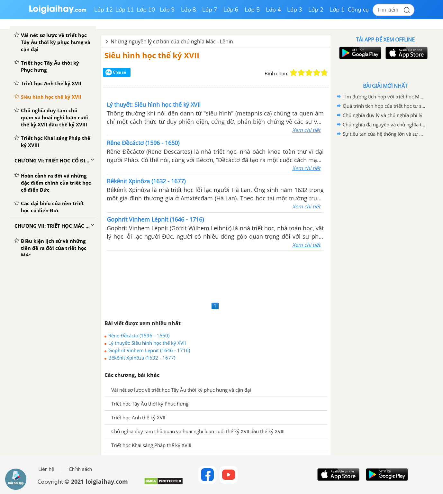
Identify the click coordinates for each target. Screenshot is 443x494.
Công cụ (358, 10)
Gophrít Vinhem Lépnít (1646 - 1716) (149, 350)
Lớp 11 (124, 10)
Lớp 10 (146, 10)
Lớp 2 (315, 10)
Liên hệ (46, 469)
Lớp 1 (337, 10)
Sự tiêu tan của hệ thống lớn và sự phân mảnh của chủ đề (384, 134)
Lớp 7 (209, 10)
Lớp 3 (294, 10)
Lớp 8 (188, 10)
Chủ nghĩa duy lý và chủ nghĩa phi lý (382, 115)
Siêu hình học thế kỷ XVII (151, 55)
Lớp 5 (252, 10)
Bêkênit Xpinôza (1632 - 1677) (141, 357)
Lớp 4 (273, 10)
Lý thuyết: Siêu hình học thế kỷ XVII (147, 343)
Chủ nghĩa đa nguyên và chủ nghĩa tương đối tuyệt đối (384, 124)
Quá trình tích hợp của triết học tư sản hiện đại (384, 106)
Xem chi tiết (306, 129)
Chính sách (80, 469)
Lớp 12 (103, 10)
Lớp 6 (231, 10)
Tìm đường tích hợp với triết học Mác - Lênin (384, 96)
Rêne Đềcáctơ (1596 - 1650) (138, 335)
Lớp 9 (167, 10)
